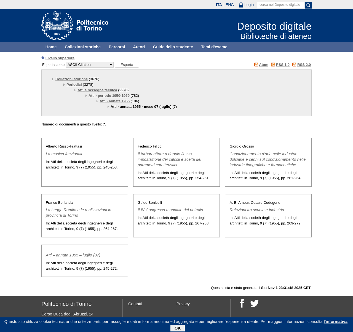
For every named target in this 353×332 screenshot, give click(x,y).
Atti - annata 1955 (115, 101)
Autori (139, 47)
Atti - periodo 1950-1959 (109, 95)
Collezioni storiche (83, 47)
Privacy (183, 304)
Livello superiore (60, 58)
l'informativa (336, 322)
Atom (263, 65)
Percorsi (117, 47)
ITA (219, 5)
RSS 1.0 (283, 65)
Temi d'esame (214, 47)
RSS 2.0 (304, 65)
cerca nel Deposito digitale (280, 5)
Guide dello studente (173, 47)
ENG (230, 5)
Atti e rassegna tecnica (97, 90)
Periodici (74, 84)
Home (51, 47)
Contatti (135, 304)
